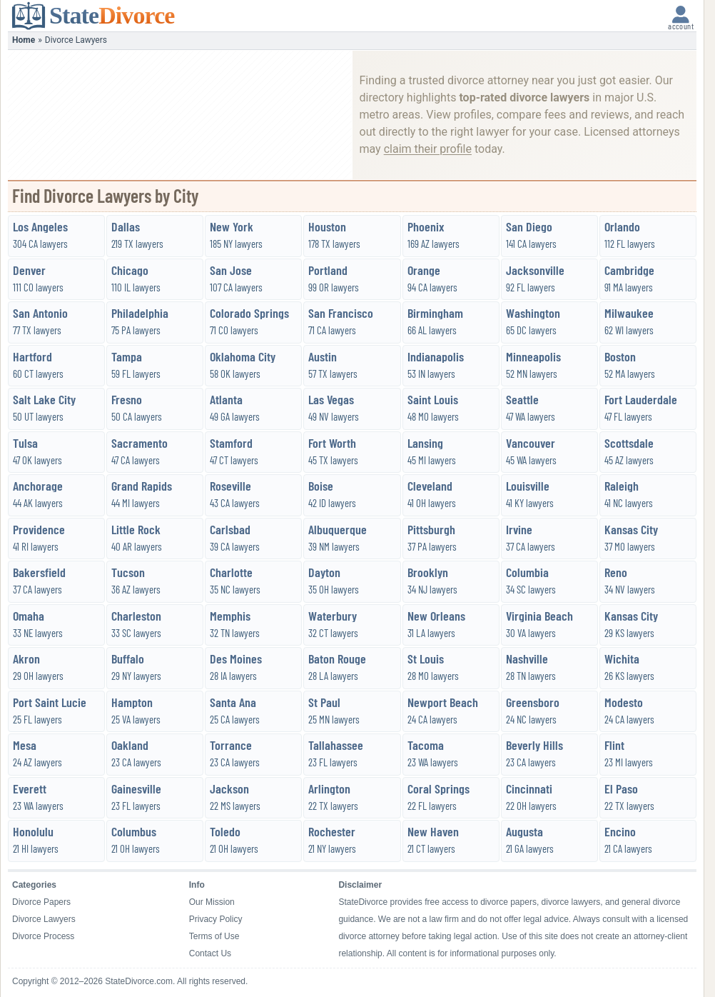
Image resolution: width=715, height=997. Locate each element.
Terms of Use (214, 936)
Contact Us (210, 953)
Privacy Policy (216, 919)
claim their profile (428, 149)
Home (23, 40)
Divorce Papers (41, 902)
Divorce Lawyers (44, 919)
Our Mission (212, 902)
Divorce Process (43, 936)
